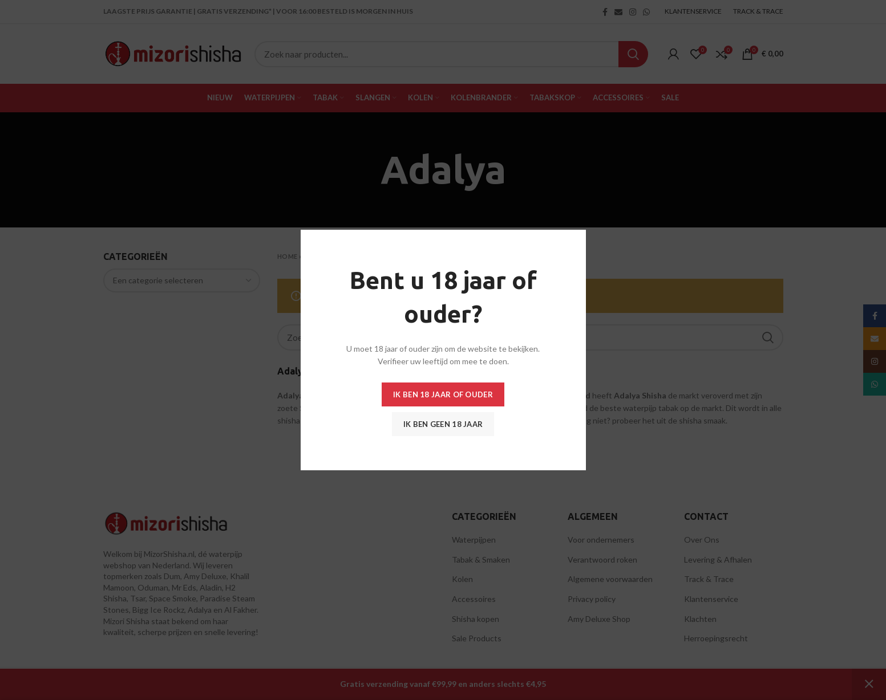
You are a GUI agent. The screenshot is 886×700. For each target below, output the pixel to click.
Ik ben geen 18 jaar (443, 424)
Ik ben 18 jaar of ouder (443, 394)
